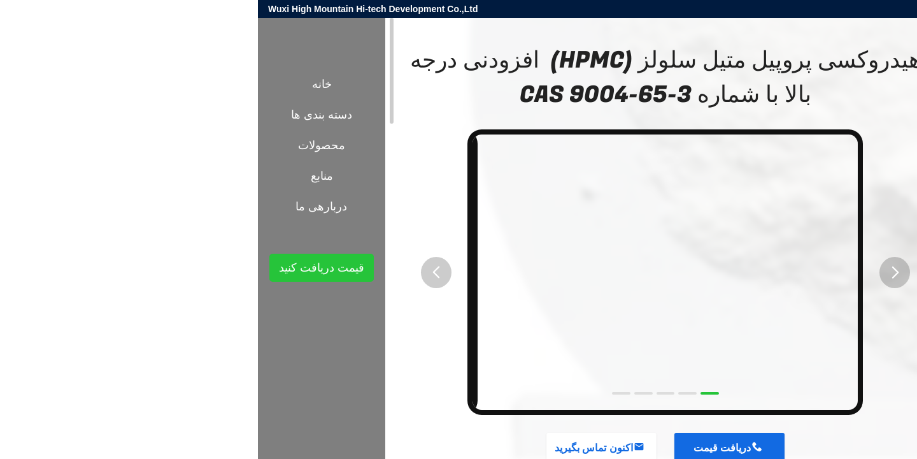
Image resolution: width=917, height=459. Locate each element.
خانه (64, 84)
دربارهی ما (63, 206)
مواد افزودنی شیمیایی (780, 230)
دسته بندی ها (63, 114)
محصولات (846, 230)
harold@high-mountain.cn (755, 9)
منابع (64, 176)
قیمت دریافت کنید (63, 267)
